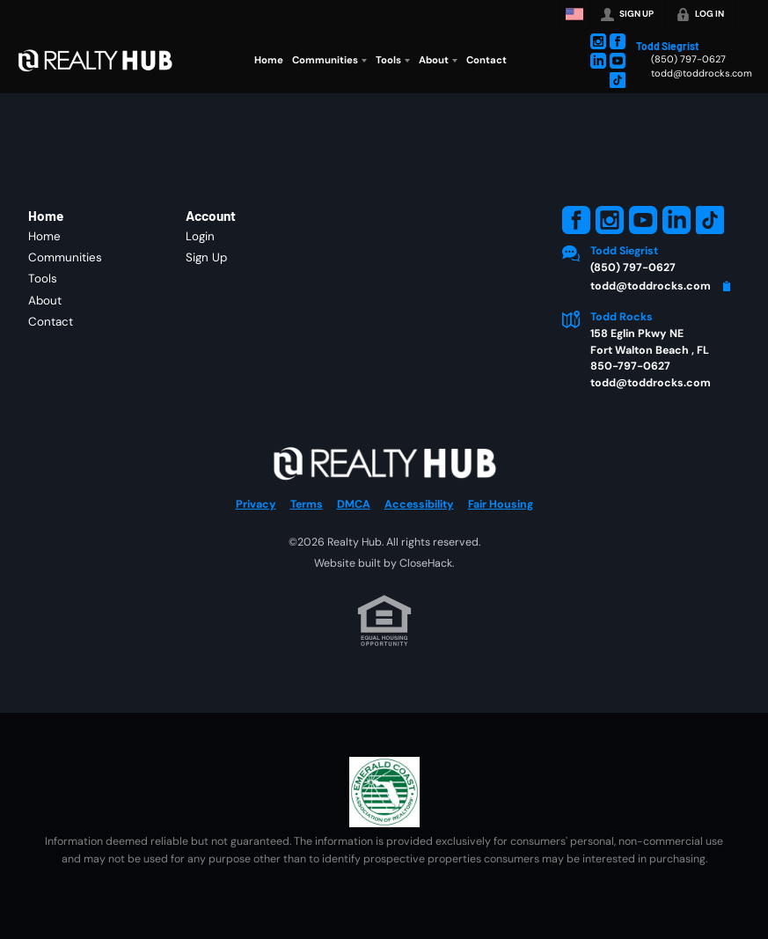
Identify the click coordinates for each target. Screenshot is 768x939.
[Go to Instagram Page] (598, 41)
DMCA (353, 504)
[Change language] (574, 14)
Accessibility (419, 504)
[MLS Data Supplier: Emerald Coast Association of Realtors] (384, 792)
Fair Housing (500, 504)
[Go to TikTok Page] (617, 80)
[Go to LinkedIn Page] (598, 61)
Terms (306, 504)
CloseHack (425, 563)
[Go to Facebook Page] (617, 41)
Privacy (256, 504)
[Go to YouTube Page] (617, 61)
